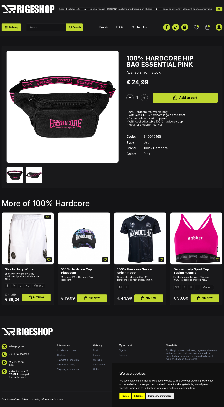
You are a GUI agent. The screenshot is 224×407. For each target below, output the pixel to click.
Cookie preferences (52, 399)
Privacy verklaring (66, 364)
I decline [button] (138, 396)
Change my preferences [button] (159, 396)
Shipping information (68, 369)
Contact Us (139, 27)
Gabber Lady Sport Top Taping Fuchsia (191, 271)
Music (96, 350)
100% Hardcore (61, 203)
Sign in (122, 350)
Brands (104, 27)
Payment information (68, 359)
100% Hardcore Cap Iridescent (76, 271)
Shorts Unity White (19, 269)
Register (123, 355)
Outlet (96, 369)
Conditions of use (66, 350)
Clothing (97, 359)
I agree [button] (125, 396)
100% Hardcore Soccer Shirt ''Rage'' (135, 271)
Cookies (61, 355)
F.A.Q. (120, 27)
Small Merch (99, 364)
